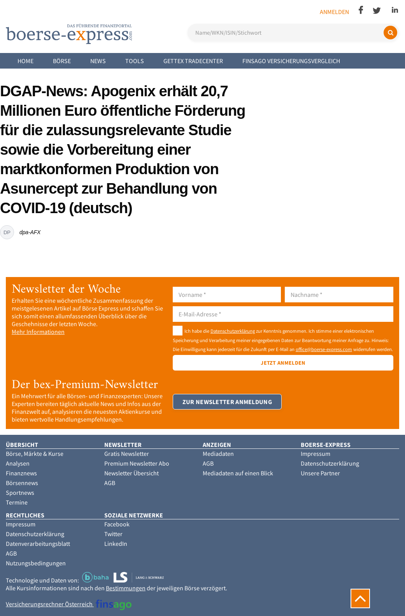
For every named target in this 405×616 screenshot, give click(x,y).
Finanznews (21, 473)
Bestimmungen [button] (126, 588)
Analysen (18, 463)
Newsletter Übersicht (131, 473)
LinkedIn (115, 543)
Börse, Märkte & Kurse (34, 453)
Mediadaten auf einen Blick (238, 473)
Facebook (117, 524)
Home (25, 61)
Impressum (315, 453)
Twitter (113, 534)
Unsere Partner (320, 473)
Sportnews (20, 492)
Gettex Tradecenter (193, 61)
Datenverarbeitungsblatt (38, 543)
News (98, 61)
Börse (62, 61)
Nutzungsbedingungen (36, 563)
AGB (109, 483)
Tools (134, 61)
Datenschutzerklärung (232, 331)
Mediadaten (218, 453)
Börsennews (22, 483)
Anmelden (334, 12)
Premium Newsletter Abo (136, 463)
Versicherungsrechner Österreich (68, 604)
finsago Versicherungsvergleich (291, 61)
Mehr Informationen (38, 331)
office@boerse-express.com (324, 349)
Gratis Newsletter (126, 453)
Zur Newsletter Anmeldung (227, 402)
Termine (17, 502)
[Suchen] (390, 32)
